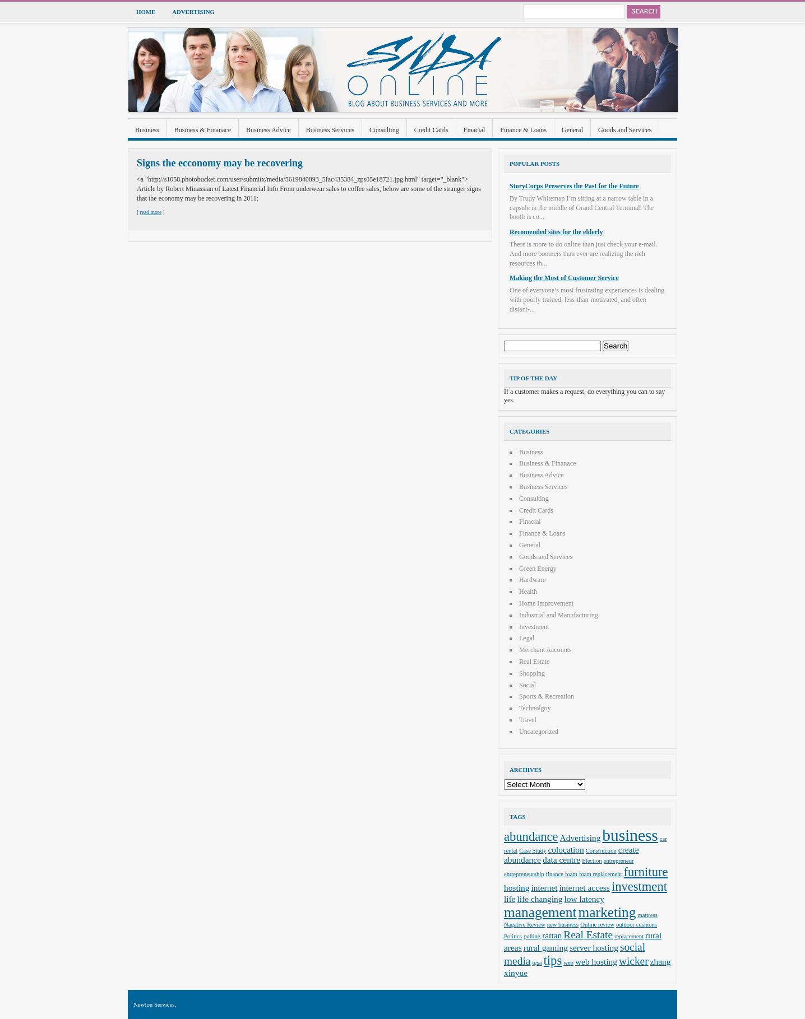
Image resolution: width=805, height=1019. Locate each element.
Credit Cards (431, 130)
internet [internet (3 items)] (544, 887)
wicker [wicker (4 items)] (634, 961)
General (572, 130)
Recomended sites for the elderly (556, 232)
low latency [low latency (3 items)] (585, 899)
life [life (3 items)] (510, 899)
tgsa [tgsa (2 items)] (537, 963)
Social (527, 685)
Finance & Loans (523, 130)
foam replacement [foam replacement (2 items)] (600, 874)
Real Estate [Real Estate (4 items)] (588, 935)
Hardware (532, 580)
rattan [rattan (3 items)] (552, 935)
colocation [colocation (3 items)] (566, 849)
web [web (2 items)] (568, 963)
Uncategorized (538, 732)
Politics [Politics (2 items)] (513, 936)
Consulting (384, 130)
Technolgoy (534, 708)
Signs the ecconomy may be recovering (220, 163)
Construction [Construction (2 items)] (601, 851)
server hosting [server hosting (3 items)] (594, 947)
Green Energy (538, 569)
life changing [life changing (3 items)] (540, 899)
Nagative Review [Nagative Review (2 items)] (524, 925)
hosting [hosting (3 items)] (516, 887)
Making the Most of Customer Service (564, 278)
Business (147, 130)
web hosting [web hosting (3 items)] (596, 961)
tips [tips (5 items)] (553, 960)
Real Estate (534, 662)
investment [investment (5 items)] (639, 887)
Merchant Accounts (545, 650)
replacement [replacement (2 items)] (629, 936)
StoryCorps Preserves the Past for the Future (574, 186)
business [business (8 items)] (630, 835)
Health (528, 591)
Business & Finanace (202, 130)
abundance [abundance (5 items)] (531, 837)
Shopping (532, 673)
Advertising (193, 11)
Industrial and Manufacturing (558, 615)
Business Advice (268, 130)
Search (643, 11)
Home (145, 11)
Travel (527, 720)
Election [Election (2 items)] (592, 861)
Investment (534, 627)
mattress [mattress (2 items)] (647, 915)
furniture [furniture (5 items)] (646, 872)
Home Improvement (546, 603)
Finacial (474, 130)
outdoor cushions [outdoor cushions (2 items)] (636, 925)
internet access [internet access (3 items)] (584, 887)
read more (151, 212)
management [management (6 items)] (540, 912)
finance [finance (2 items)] (554, 874)
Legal (526, 638)
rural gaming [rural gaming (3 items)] (546, 947)
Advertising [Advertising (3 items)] (580, 838)
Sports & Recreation (546, 696)
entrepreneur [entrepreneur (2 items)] (619, 861)
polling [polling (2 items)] (532, 936)
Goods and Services (624, 130)
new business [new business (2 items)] (563, 925)
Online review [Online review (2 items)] (597, 925)
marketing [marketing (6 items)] (607, 912)
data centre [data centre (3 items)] (561, 859)
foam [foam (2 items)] (571, 874)
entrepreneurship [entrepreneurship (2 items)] (524, 874)
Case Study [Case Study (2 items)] (532, 851)
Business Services (330, 130)
